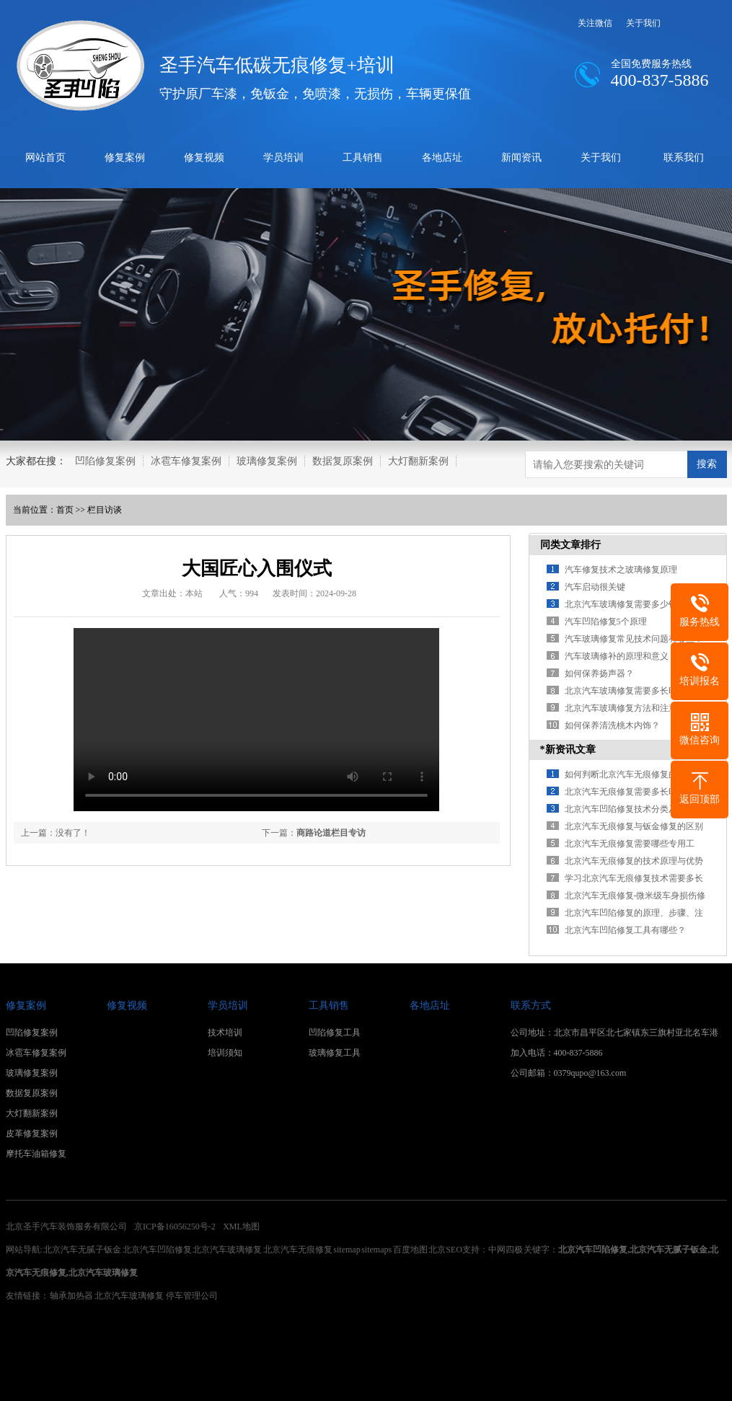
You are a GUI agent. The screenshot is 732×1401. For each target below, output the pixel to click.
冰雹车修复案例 (186, 461)
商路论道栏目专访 (331, 833)
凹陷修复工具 (335, 1032)
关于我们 (643, 23)
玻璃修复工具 (335, 1053)
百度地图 (410, 1250)
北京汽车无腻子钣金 (82, 1250)
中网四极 (506, 1250)
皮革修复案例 (32, 1133)
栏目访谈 (104, 510)
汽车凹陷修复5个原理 (606, 621)
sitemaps (376, 1250)
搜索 (707, 463)
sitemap (346, 1250)
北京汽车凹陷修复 (157, 1250)
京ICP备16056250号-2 (175, 1226)
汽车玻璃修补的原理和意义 (617, 656)
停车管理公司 (192, 1296)
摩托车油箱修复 (36, 1154)
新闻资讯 (521, 157)
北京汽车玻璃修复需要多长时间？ (629, 691)
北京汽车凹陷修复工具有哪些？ (625, 930)
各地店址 (442, 157)
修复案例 (125, 157)
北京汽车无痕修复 (297, 1250)
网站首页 (45, 157)
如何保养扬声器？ (599, 673)
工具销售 (363, 157)
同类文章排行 (570, 544)
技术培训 (225, 1032)
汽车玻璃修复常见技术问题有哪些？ (634, 639)
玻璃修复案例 (267, 461)
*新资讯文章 (568, 749)
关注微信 (595, 23)
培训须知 (225, 1053)
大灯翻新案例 (418, 461)
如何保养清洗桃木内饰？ (612, 725)
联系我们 (683, 157)
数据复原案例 (342, 461)
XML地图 (241, 1226)
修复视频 (204, 157)
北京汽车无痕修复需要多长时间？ (629, 792)
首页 (65, 510)
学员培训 (283, 157)
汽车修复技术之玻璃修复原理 (621, 570)
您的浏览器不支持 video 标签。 (256, 719)
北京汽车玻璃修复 (227, 1250)
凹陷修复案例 (105, 461)
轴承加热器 (71, 1296)
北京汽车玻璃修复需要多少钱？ (625, 604)
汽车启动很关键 (595, 587)
